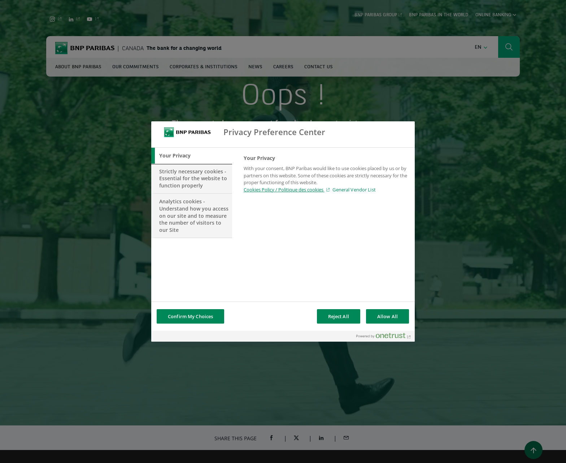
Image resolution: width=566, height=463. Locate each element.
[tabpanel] (326, 176)
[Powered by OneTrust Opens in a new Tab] (383, 337)
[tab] (191, 156)
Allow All (387, 316)
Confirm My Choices (190, 316)
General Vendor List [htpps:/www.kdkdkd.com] (353, 189)
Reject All (338, 316)
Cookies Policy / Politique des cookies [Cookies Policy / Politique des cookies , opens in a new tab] (284, 189)
